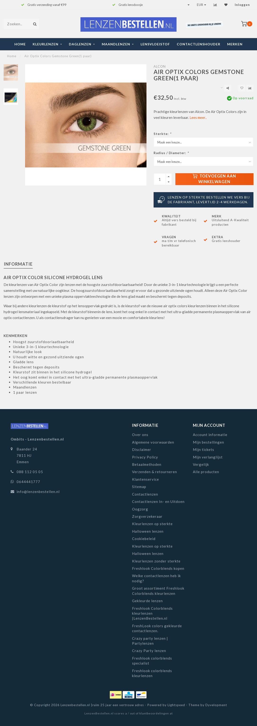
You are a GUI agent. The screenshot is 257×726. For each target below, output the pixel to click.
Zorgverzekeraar (147, 516)
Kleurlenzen (45, 44)
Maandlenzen (116, 44)
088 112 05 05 (30, 472)
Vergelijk (201, 464)
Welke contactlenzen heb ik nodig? (156, 578)
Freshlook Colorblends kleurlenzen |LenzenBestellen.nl (152, 613)
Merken (235, 44)
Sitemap (139, 486)
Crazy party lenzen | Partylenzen (150, 640)
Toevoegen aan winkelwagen (214, 179)
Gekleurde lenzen (147, 601)
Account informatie (210, 434)
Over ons (140, 434)
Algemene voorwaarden (153, 442)
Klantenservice (145, 479)
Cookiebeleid (143, 538)
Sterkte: (162, 134)
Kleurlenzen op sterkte (152, 524)
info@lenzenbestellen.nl (38, 491)
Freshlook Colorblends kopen (158, 568)
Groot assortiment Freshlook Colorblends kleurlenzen (158, 590)
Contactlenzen (145, 494)
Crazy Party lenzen (149, 650)
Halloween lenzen (148, 531)
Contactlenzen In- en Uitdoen (158, 501)
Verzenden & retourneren (154, 472)
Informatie (18, 264)
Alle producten (206, 472)
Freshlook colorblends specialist (152, 660)
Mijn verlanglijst (208, 457)
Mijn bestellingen (208, 442)
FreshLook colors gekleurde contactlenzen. (157, 628)
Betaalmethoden (146, 464)
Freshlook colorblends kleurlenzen (152, 673)
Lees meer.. (198, 117)
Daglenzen (80, 44)
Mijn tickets (203, 449)
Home (20, 44)
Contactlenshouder (198, 44)
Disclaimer (141, 449)
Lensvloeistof (155, 44)
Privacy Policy (145, 457)
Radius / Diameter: (171, 153)
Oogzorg (140, 509)
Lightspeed (176, 705)
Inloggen (242, 5)
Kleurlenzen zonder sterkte (156, 561)
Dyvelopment (216, 705)
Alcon (160, 66)
